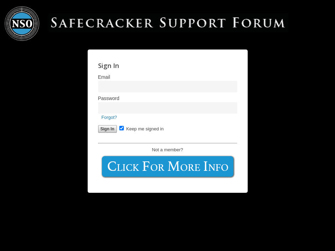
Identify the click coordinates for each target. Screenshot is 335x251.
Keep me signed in (141, 128)
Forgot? (109, 117)
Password (108, 98)
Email (104, 77)
